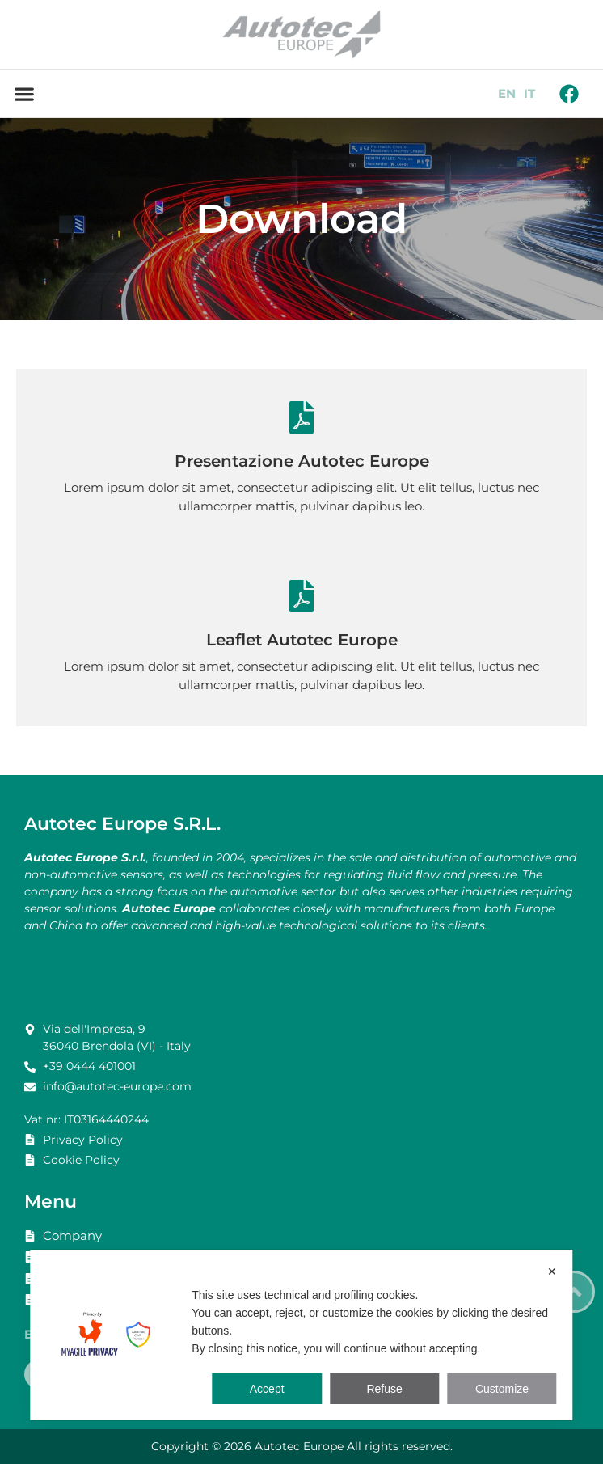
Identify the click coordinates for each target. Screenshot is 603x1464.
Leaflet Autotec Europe (302, 639)
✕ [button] (552, 1271)
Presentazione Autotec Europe (302, 461)
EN (507, 93)
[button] (24, 93)
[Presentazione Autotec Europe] (301, 417)
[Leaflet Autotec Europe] (301, 596)
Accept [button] (267, 1388)
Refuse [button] (384, 1388)
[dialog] (301, 1335)
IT (529, 93)
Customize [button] (502, 1388)
